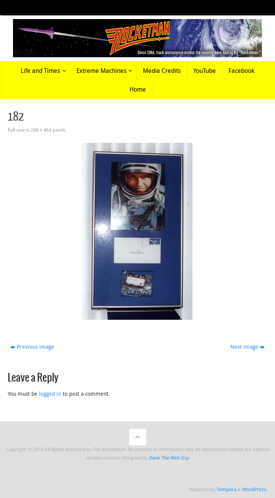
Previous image (32, 346)
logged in (50, 393)
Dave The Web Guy (169, 457)
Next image (247, 346)
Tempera (226, 489)
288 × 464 (41, 130)
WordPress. (254, 489)
